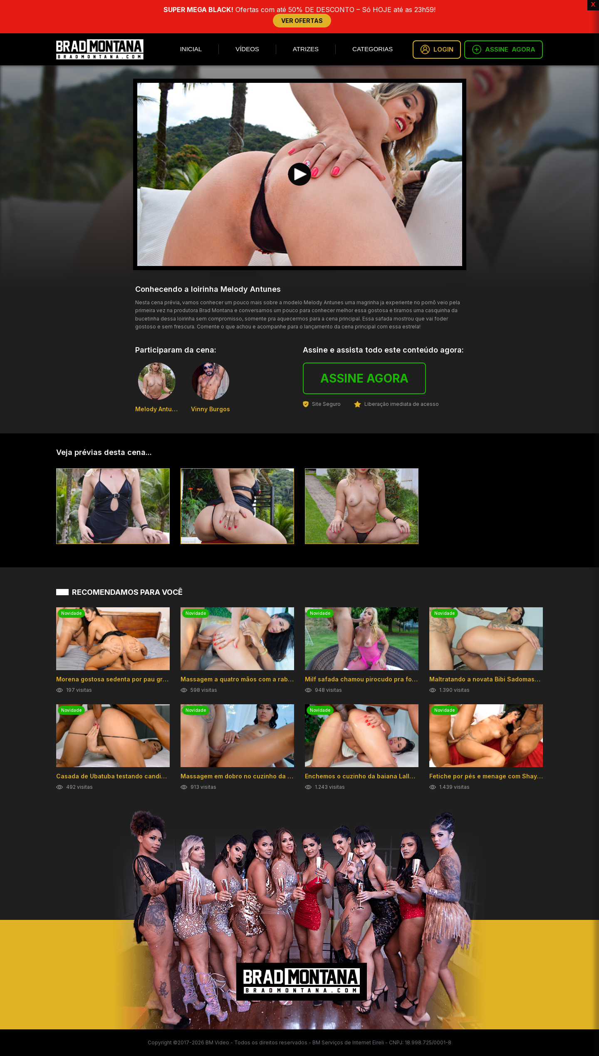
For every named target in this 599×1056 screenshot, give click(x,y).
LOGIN (436, 50)
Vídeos (247, 48)
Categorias (372, 48)
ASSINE (503, 50)
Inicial (191, 48)
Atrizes (306, 48)
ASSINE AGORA (364, 378)
